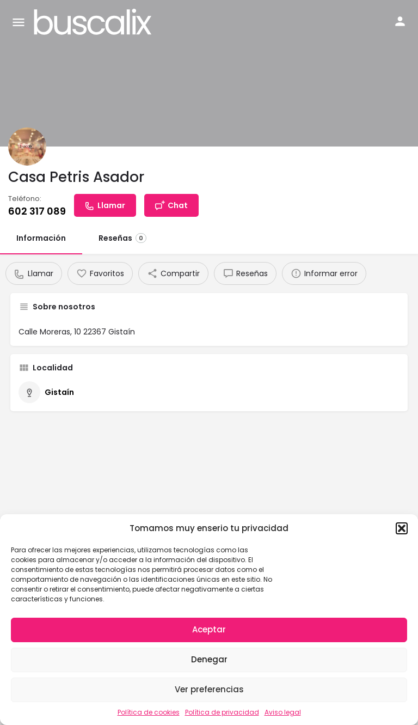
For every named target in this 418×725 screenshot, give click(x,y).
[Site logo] (94, 21)
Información (41, 238)
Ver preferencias (209, 689)
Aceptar (209, 629)
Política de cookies (149, 712)
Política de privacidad (222, 712)
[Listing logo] (27, 146)
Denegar (209, 659)
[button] (401, 528)
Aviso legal (283, 712)
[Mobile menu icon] (18, 22)
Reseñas (122, 238)
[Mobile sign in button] (400, 21)
